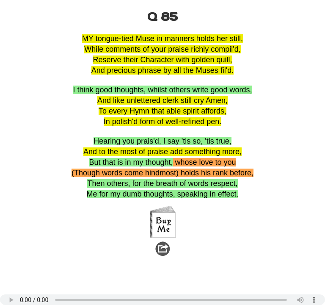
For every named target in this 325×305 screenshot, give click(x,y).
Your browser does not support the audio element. (162, 299)
